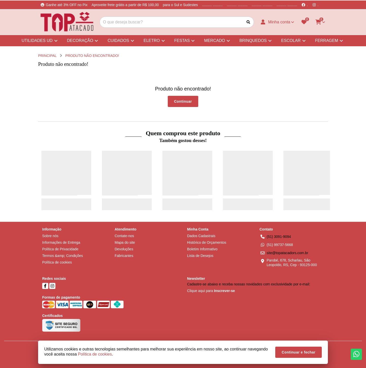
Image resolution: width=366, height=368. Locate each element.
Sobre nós (50, 236)
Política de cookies (57, 262)
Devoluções (124, 249)
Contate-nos (124, 236)
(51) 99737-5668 (280, 245)
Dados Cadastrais (201, 236)
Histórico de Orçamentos (206, 242)
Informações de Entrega (61, 242)
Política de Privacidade (60, 249)
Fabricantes (124, 256)
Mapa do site (125, 242)
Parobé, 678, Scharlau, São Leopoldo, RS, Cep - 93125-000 (292, 262)
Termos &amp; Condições (62, 256)
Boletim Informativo (202, 249)
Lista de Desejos (200, 256)
